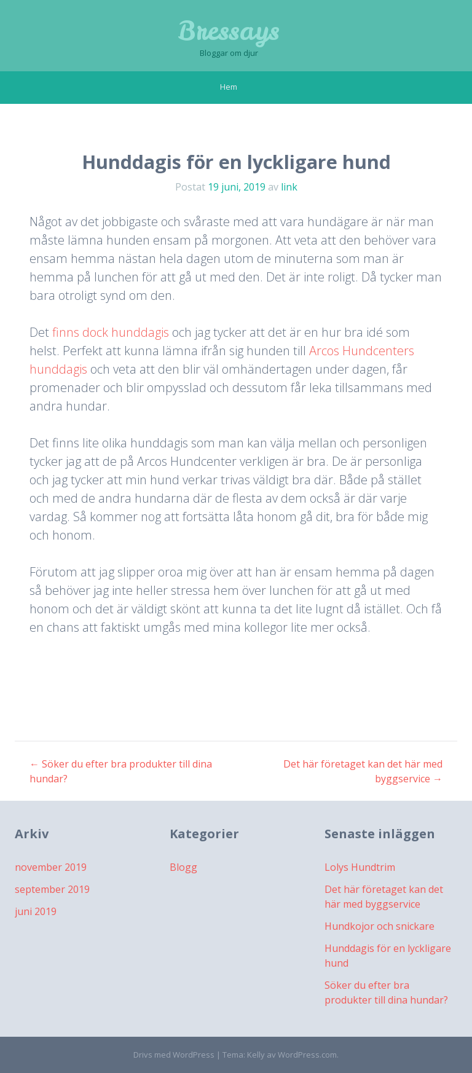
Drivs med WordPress (173, 1054)
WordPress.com (307, 1054)
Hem (228, 86)
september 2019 (52, 889)
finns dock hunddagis (110, 332)
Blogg (183, 867)
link (289, 187)
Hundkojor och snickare (379, 926)
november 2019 (51, 867)
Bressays (229, 31)
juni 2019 (36, 911)
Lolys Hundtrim (359, 867)
